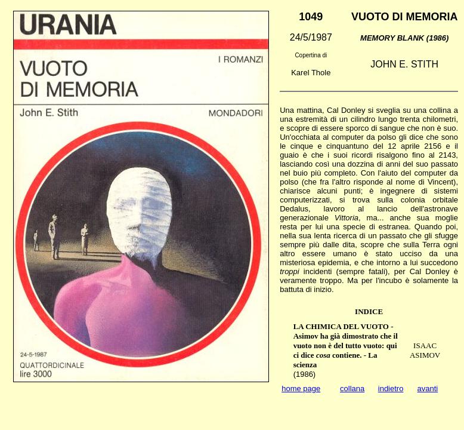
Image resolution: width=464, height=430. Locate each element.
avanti (427, 388)
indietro (391, 388)
